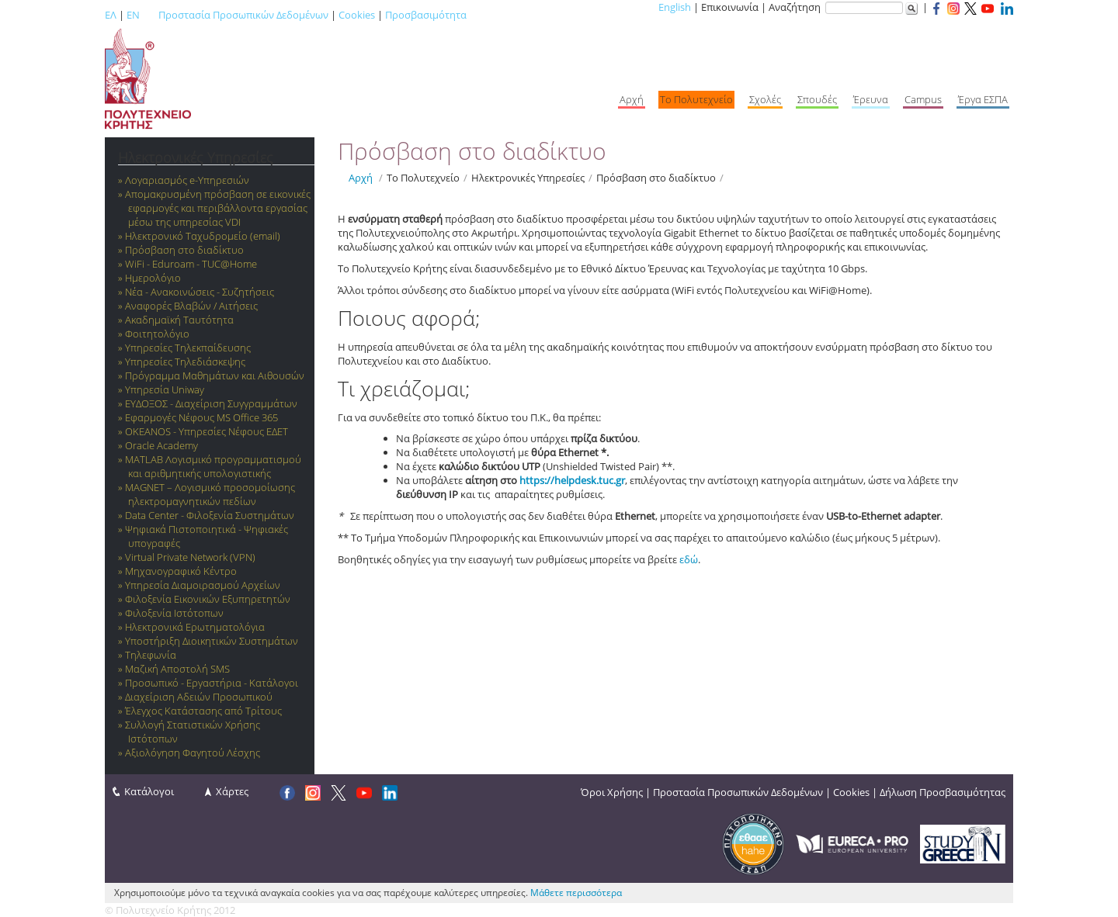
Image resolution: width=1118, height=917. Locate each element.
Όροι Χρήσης (612, 792)
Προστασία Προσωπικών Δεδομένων (243, 15)
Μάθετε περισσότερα (576, 892)
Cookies (357, 15)
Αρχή (361, 178)
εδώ (688, 559)
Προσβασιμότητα (426, 15)
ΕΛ (110, 15)
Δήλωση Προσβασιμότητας (942, 792)
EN (133, 15)
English (674, 7)
